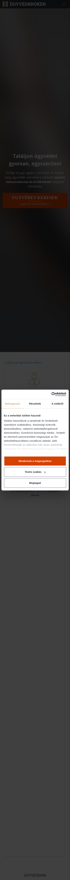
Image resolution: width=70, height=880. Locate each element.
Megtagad (35, 482)
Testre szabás (35, 471)
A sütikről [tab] (57, 403)
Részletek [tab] (35, 403)
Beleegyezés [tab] (12, 403)
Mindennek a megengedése (35, 460)
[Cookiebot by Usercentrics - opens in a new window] (51, 394)
